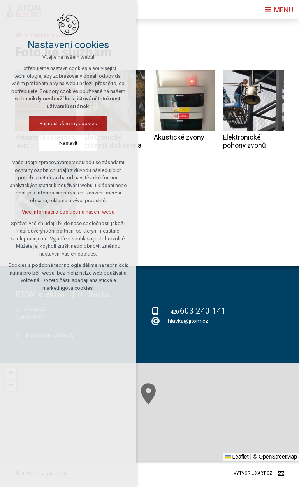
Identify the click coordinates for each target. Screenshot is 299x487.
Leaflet (237, 457)
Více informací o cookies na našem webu (68, 212)
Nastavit (68, 143)
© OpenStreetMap (275, 457)
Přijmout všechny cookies (68, 123)
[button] (148, 393)
